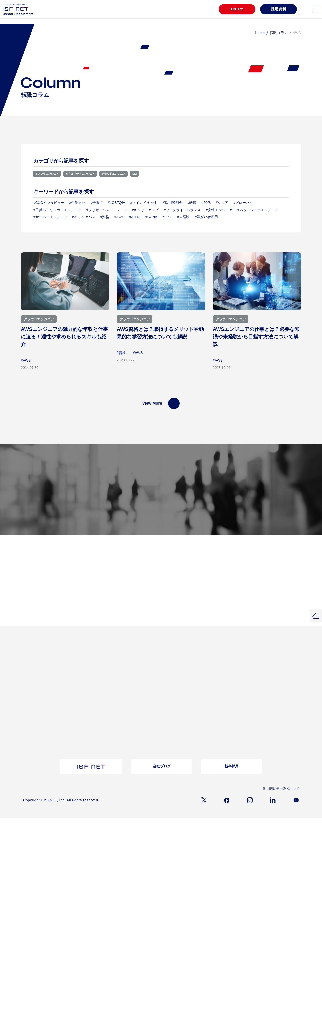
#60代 (206, 203)
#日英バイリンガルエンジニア (57, 210)
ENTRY (236, 9)
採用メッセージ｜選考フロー (193, 699)
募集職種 (154, 500)
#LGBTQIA (116, 203)
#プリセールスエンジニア (106, 210)
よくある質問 (133, 699)
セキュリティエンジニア (91, 173)
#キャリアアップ (145, 210)
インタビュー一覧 (186, 661)
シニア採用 (181, 739)
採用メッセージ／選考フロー (252, 500)
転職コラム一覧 (84, 699)
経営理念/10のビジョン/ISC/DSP (45, 706)
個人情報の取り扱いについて (279, 793)
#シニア (222, 203)
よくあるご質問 (261, 721)
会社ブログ (161, 771)
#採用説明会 (172, 203)
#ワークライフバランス (182, 210)
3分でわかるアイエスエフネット (45, 661)
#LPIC (167, 217)
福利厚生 (230, 668)
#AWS (26, 361)
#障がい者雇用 (206, 217)
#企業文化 (77, 203)
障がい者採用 (183, 719)
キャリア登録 (183, 746)
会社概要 (29, 699)
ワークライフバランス (239, 674)
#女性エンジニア (219, 210)
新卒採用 (232, 771)
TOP (27, 652)
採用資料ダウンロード (88, 724)
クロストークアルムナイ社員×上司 (138, 672)
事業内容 (29, 712)
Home (260, 33)
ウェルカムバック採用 (189, 726)
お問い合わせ (133, 706)
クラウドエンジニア (132, 173)
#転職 (191, 203)
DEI (157, 173)
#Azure (134, 217)
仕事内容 (29, 719)
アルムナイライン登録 (189, 732)
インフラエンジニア (50, 173)
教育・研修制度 (235, 661)
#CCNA (151, 217)
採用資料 (278, 9)
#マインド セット (144, 203)
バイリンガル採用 (186, 712)
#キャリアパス (83, 217)
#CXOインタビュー (48, 203)
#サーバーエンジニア (50, 217)
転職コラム (279, 33)
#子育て (96, 203)
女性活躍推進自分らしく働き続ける (139, 662)
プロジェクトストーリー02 (91, 668)
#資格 (104, 217)
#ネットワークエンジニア (257, 210)
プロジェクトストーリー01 (91, 661)
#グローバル (243, 203)
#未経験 (183, 217)
